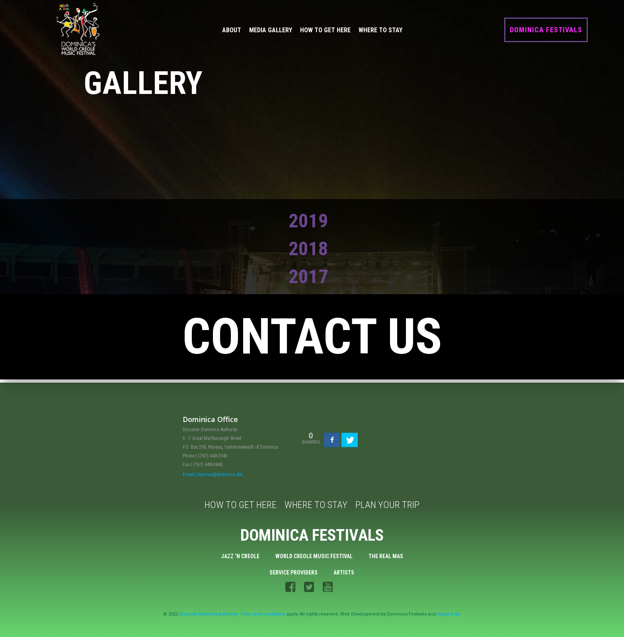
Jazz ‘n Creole (240, 556)
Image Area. (449, 614)
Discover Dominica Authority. (208, 614)
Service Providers (294, 572)
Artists (344, 572)
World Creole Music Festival (314, 556)
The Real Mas (386, 556)
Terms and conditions (262, 614)
